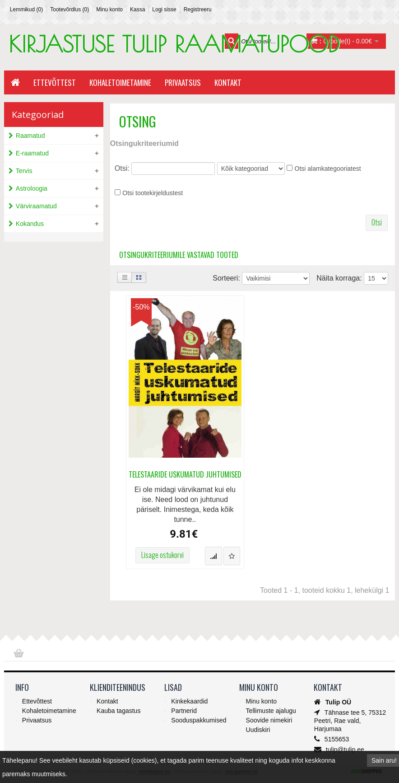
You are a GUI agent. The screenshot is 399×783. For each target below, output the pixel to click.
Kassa (137, 9)
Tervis (24, 170)
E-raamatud (32, 153)
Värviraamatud (36, 206)
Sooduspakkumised (198, 720)
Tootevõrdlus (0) (69, 9)
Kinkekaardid (189, 701)
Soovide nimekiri (269, 720)
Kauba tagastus (118, 710)
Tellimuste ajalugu (271, 710)
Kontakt (227, 82)
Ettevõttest (54, 82)
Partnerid (184, 710)
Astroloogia (31, 188)
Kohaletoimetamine (120, 82)
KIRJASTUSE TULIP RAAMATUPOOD (174, 44)
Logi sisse (164, 9)
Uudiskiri (258, 729)
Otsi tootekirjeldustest (152, 193)
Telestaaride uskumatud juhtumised (185, 474)
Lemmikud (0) (26, 9)
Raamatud (30, 135)
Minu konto (109, 9)
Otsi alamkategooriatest (328, 168)
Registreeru (198, 9)
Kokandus (30, 223)
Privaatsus (183, 82)
